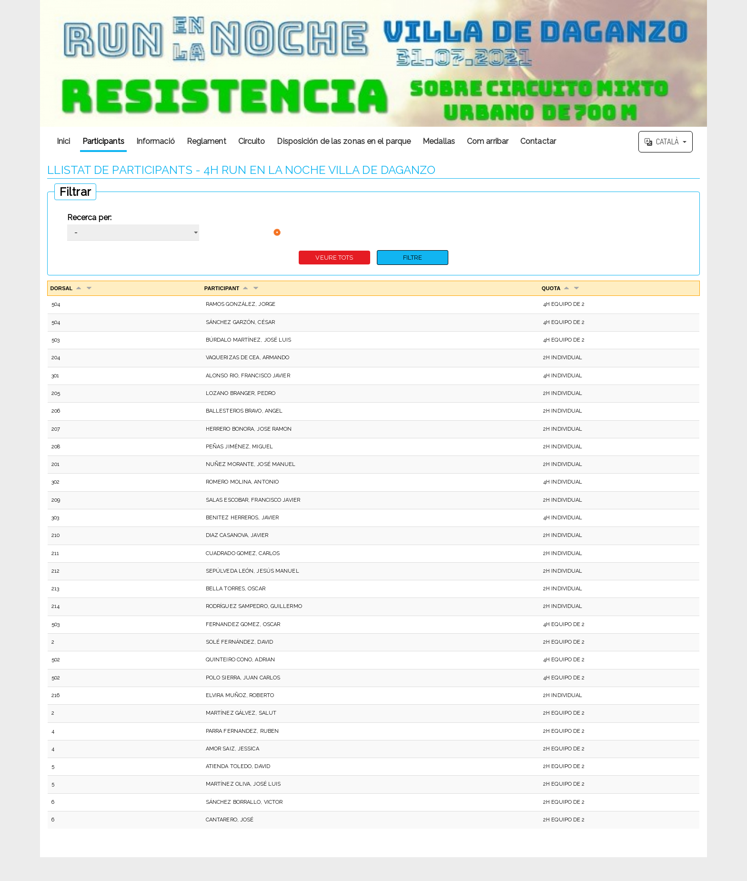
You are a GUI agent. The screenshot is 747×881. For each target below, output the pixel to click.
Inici (64, 141)
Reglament (206, 141)
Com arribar (487, 141)
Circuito (251, 141)
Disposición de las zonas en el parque (344, 141)
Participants (103, 141)
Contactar (538, 141)
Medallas (439, 141)
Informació (155, 141)
